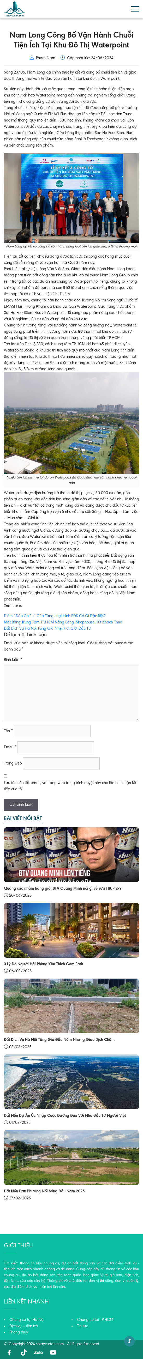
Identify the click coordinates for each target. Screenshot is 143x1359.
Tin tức (82, 1326)
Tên (8, 731)
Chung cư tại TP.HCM (95, 1320)
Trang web (13, 763)
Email (10, 747)
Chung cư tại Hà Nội (26, 1320)
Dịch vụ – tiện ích (23, 1326)
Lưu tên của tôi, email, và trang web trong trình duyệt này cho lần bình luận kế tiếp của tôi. (70, 786)
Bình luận (13, 660)
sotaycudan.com (50, 1344)
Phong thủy (18, 1332)
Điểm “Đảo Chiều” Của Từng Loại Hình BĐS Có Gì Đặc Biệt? (55, 616)
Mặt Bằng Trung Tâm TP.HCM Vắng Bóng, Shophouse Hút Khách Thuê (63, 622)
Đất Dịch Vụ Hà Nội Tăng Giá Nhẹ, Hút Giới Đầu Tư (47, 629)
